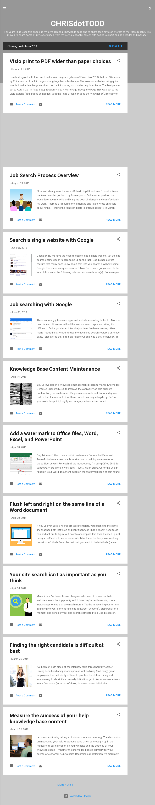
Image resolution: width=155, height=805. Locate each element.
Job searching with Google (41, 304)
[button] (119, 61)
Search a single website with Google (51, 240)
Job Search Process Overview (44, 175)
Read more (113, 104)
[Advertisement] (141, 93)
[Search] (150, 9)
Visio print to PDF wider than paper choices (60, 61)
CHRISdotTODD (77, 23)
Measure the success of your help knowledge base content (49, 718)
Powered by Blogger (77, 796)
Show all (116, 46)
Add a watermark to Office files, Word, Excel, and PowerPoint (54, 436)
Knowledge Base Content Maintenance (55, 369)
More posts (65, 784)
